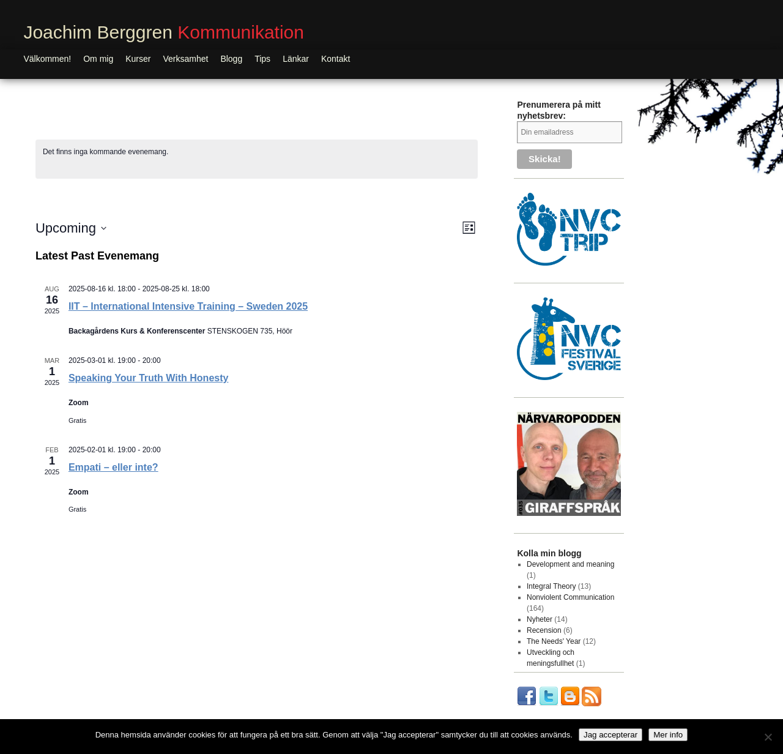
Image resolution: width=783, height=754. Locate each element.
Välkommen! (47, 59)
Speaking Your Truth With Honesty (149, 378)
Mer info (668, 734)
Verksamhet (185, 59)
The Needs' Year (554, 641)
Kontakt (335, 59)
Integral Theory (551, 586)
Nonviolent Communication (570, 597)
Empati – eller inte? (113, 467)
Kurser (137, 59)
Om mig (98, 59)
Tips (262, 59)
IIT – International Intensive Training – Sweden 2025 (188, 306)
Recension (544, 630)
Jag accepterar (610, 734)
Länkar (296, 59)
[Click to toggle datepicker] (70, 228)
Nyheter (539, 619)
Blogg (231, 59)
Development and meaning (570, 564)
